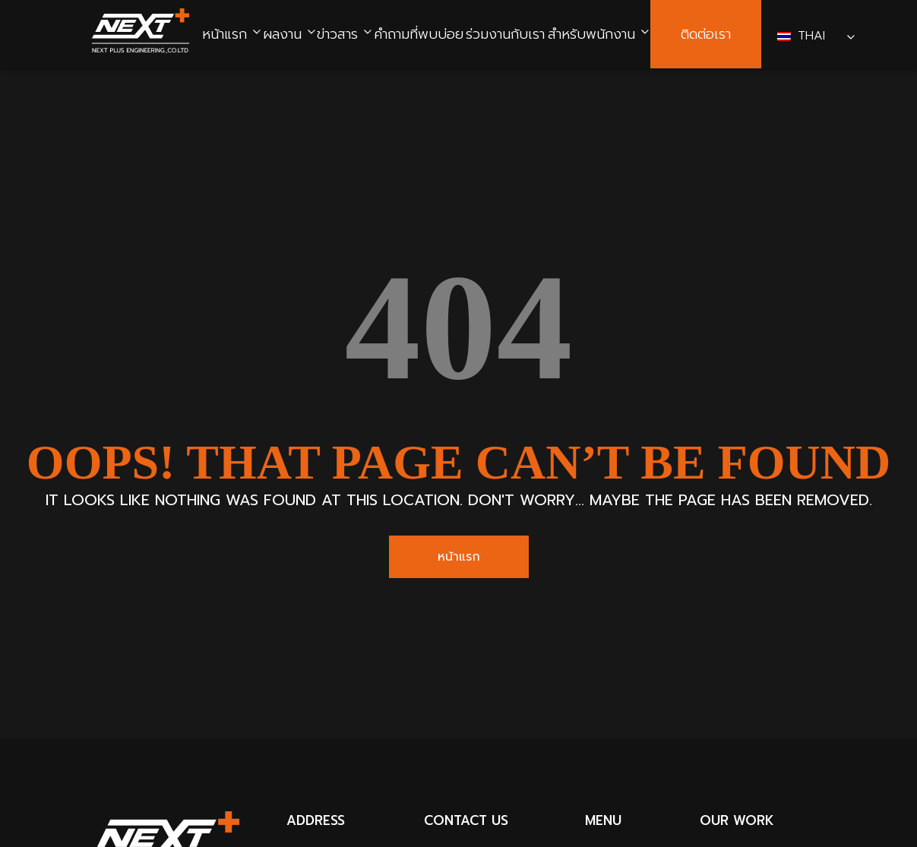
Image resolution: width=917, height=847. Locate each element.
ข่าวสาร (337, 34)
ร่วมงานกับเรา (505, 34)
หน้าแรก (224, 34)
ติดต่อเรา (706, 34)
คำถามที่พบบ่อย (418, 34)
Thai (803, 36)
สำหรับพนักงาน (591, 34)
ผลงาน (282, 34)
